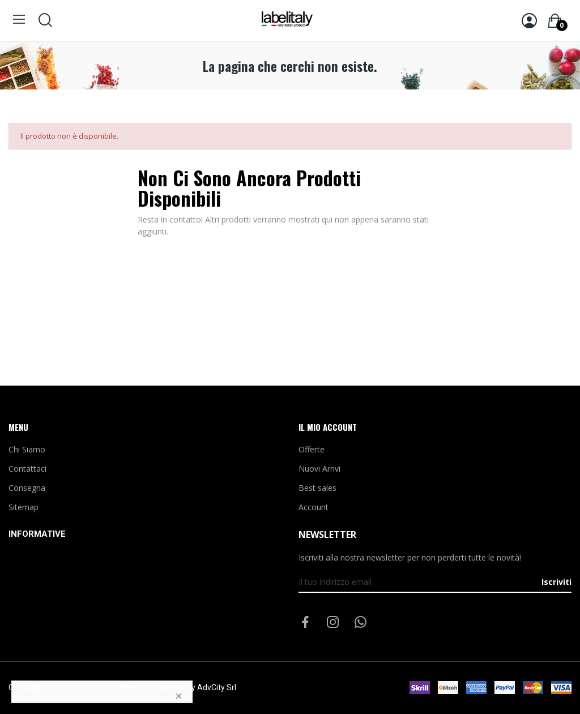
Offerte (311, 449)
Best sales (317, 487)
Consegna (26, 487)
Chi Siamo (26, 449)
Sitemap (23, 507)
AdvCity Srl (216, 687)
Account (313, 507)
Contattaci (27, 468)
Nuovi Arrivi (319, 468)
